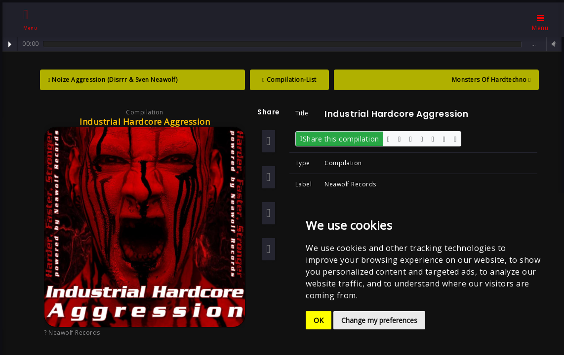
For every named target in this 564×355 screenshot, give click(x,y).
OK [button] (318, 320)
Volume (553, 44)
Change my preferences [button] (379, 320)
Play (9, 44)
